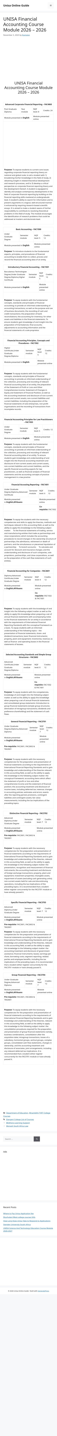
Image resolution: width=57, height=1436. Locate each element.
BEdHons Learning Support (18, 1123)
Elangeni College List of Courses (20, 1119)
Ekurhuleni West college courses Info (19, 1217)
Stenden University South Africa (17, 1224)
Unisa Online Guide (16, 5)
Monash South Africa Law (17, 1126)
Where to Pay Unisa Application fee (18, 1213)
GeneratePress (43, 1291)
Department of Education (17, 1113)
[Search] (37, 1139)
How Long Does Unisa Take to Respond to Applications (26, 1221)
